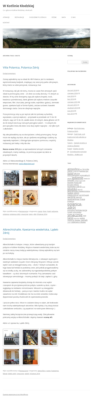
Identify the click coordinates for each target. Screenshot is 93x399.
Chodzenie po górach (37, 17)
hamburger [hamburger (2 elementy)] (84, 171)
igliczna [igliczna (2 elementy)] (77, 173)
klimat (5, 374)
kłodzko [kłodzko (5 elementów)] (72, 189)
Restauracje (19, 17)
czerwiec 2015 (72, 102)
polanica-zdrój (15, 214)
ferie (44, 211)
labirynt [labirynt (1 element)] (80, 189)
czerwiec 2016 (72, 93)
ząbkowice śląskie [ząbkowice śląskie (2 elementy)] (78, 222)
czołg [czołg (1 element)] (74, 171)
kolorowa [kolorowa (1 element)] (82, 180)
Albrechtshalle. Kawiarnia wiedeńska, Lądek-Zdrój (31, 231)
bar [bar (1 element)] (81, 169)
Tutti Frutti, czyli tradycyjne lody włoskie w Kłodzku (76, 137)
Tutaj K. (70, 143)
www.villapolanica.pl (26, 164)
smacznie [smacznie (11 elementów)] (75, 214)
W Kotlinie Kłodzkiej (18, 6)
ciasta (40, 211)
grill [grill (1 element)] (78, 171)
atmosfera (42, 371)
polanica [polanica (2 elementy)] (70, 201)
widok (27, 374)
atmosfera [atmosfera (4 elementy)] (73, 169)
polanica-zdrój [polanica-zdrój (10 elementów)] (74, 206)
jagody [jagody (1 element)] (69, 178)
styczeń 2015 (72, 105)
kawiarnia (55, 371)
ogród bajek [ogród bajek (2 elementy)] (84, 195)
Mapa (64, 17)
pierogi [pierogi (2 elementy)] (79, 197)
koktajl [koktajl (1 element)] (77, 180)
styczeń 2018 (72, 90)
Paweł (69, 149)
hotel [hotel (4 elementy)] (70, 173)
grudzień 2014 (72, 108)
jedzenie (55, 211)
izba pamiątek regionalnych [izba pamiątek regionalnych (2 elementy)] (78, 175)
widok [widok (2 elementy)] (82, 218)
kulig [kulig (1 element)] (83, 187)
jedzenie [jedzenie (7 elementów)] (77, 178)
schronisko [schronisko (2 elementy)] (77, 212)
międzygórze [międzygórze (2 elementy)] (72, 195)
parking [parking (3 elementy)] (71, 197)
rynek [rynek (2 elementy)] (69, 212)
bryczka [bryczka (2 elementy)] (86, 169)
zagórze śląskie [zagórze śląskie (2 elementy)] (73, 220)
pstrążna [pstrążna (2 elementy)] (71, 210)
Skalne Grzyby (78, 149)
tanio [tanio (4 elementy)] (70, 218)
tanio (31, 214)
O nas (73, 17)
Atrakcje (6, 17)
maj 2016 (70, 96)
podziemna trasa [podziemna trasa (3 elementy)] (76, 199)
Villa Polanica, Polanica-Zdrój (21, 67)
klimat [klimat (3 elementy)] (70, 180)
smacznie (24, 214)
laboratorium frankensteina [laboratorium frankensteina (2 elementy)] (78, 191)
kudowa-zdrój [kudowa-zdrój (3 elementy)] (74, 186)
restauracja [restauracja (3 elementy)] (81, 210)
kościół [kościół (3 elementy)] (77, 182)
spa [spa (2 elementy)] (84, 215)
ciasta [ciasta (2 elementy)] (69, 171)
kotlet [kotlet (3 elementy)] (70, 182)
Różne (54, 17)
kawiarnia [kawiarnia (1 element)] (87, 178)
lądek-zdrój (12, 374)
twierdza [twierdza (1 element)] (76, 218)
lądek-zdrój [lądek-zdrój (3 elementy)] (73, 193)
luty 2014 (70, 114)
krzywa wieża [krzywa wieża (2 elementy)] (73, 184)
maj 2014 (70, 111)
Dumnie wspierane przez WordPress (15, 395)
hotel (49, 211)
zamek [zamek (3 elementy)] (84, 220)
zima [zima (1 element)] (69, 222)
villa (34, 214)
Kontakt (6, 23)
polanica (6, 214)
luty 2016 (70, 99)
